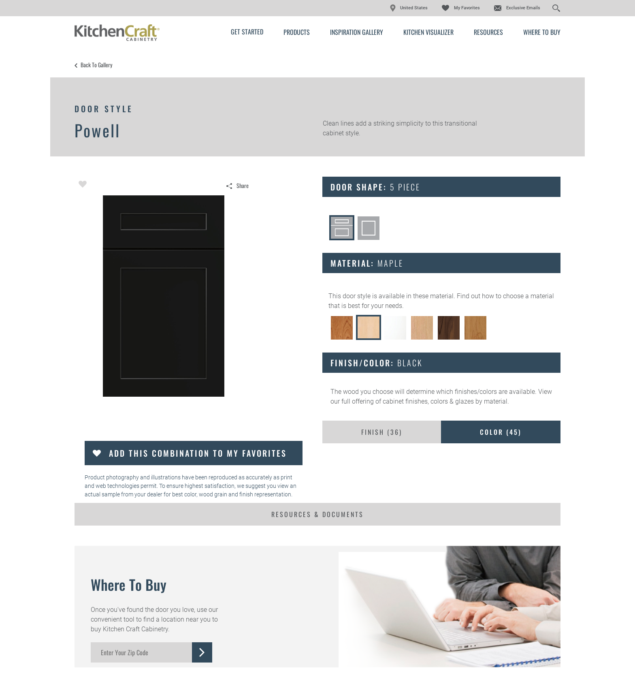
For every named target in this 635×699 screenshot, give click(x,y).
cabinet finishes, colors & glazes (428, 401)
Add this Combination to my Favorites (198, 453)
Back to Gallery (96, 65)
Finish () (381, 432)
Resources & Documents (317, 514)
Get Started (247, 31)
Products (296, 32)
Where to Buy (541, 32)
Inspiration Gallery (356, 32)
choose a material (528, 296)
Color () (501, 432)
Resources (488, 32)
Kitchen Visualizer (428, 32)
